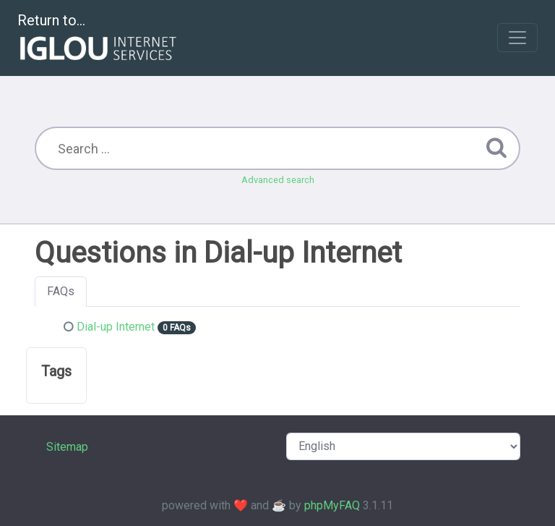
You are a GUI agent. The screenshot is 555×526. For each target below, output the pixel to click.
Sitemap (67, 447)
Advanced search (277, 179)
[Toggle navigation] (517, 37)
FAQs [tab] (60, 291)
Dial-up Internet (116, 327)
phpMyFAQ (332, 505)
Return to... (98, 39)
